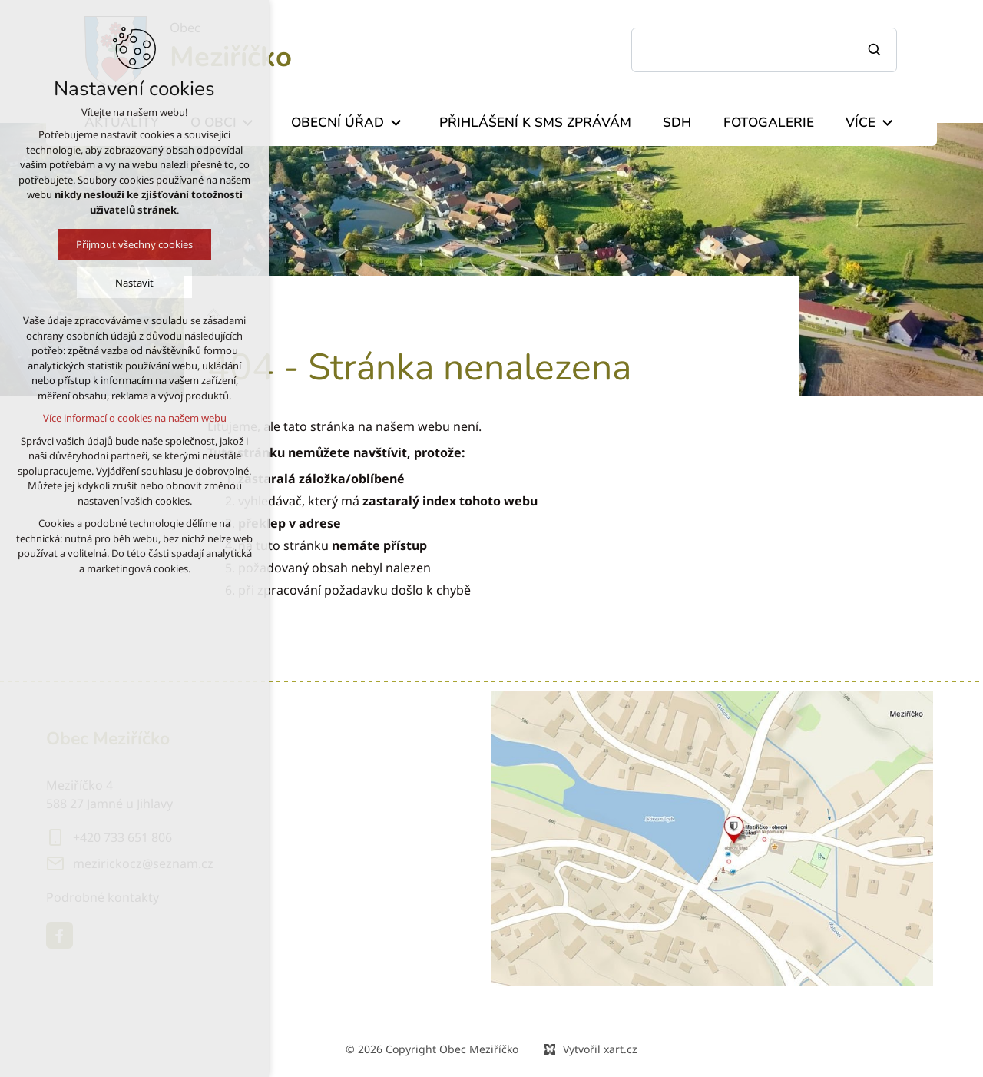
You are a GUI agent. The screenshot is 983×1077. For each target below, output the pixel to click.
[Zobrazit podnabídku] (395, 123)
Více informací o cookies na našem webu (127, 418)
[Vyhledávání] (876, 50)
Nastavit (127, 283)
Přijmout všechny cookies (126, 244)
